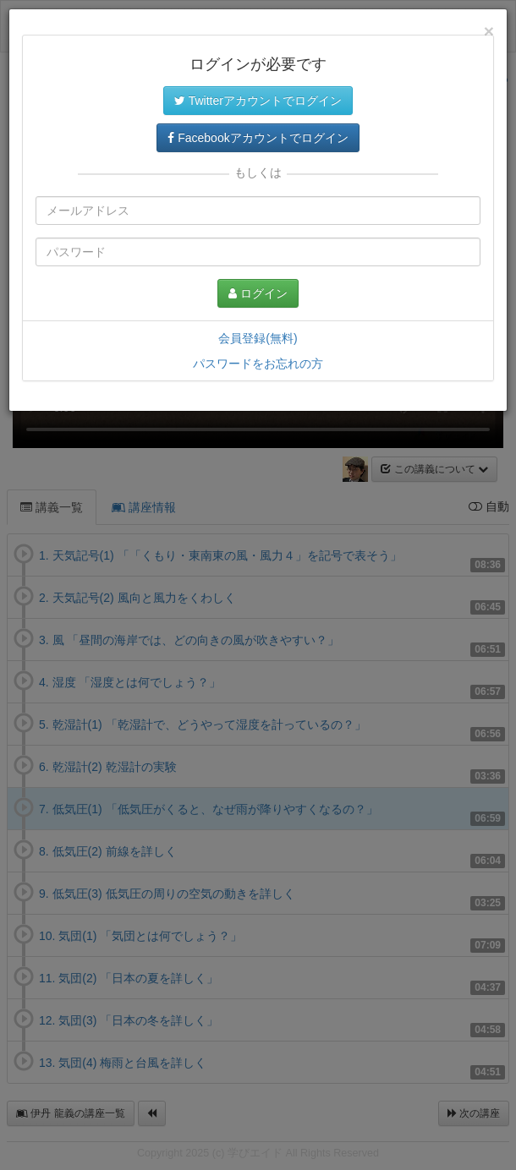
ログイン (258, 293)
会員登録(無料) (257, 338)
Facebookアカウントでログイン (257, 138)
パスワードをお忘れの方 (258, 363)
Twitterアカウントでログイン (258, 100)
